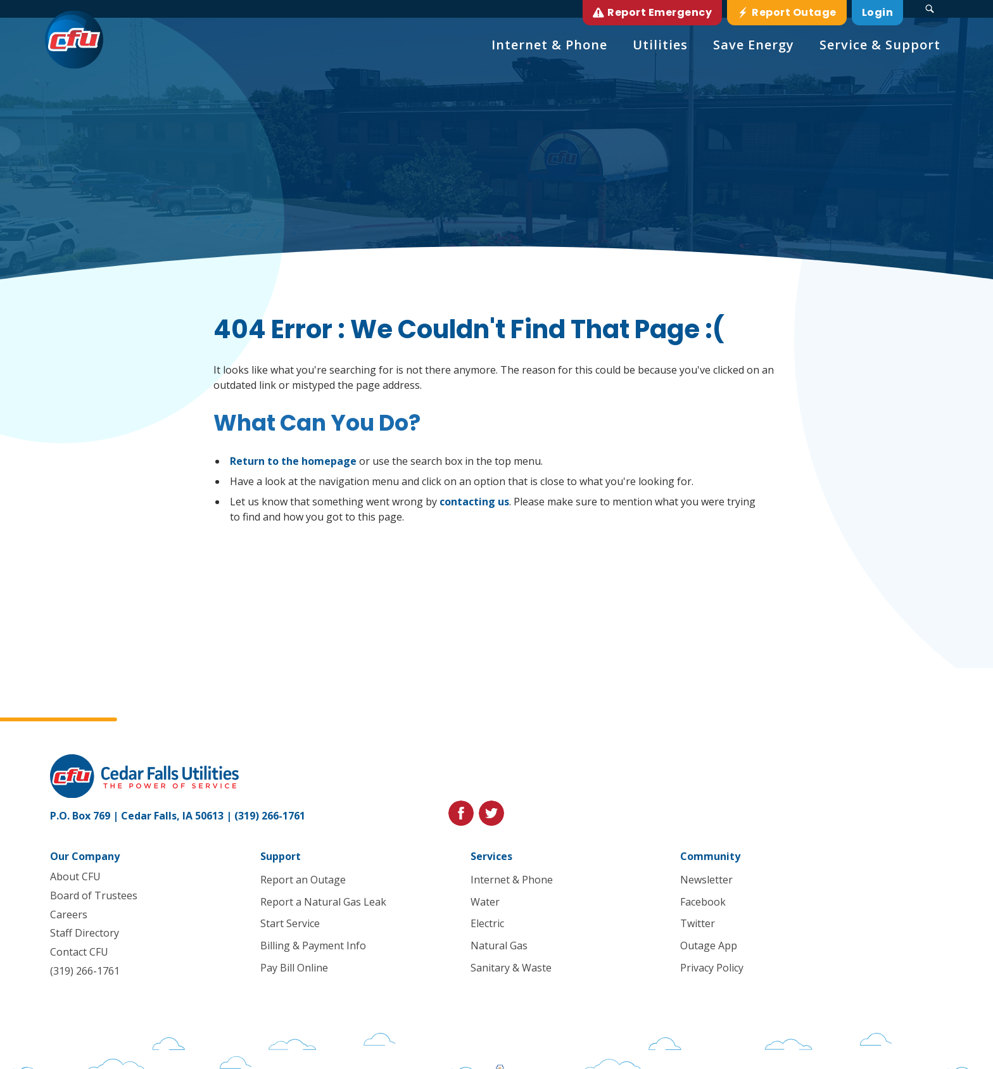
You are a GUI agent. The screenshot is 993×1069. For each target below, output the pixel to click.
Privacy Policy (711, 968)
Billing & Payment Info (313, 945)
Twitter (697, 923)
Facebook (703, 902)
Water (484, 902)
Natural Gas (498, 945)
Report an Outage (303, 880)
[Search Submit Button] (929, 9)
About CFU (75, 876)
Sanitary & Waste (510, 968)
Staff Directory (84, 933)
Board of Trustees (93, 895)
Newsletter (706, 880)
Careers (68, 914)
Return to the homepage (293, 461)
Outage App (708, 945)
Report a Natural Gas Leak (323, 902)
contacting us (474, 502)
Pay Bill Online (294, 968)
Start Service (290, 923)
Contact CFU (79, 952)
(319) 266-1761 (269, 816)
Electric (486, 923)
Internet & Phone (511, 880)
